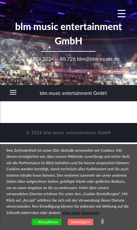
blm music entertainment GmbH (73, 93)
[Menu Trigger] (121, 13)
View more (71, 212)
